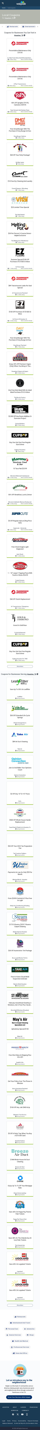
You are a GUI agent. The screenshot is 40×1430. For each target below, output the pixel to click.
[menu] (2, 3)
